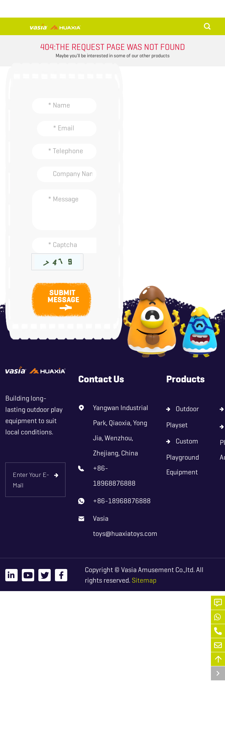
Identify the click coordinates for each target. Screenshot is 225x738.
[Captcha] (64, 245)
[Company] (67, 174)
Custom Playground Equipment (182, 457)
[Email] (67, 129)
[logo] (35, 370)
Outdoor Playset (182, 416)
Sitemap (144, 580)
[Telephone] (64, 151)
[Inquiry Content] (64, 210)
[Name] (64, 106)
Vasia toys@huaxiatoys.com (125, 526)
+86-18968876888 (114, 476)
